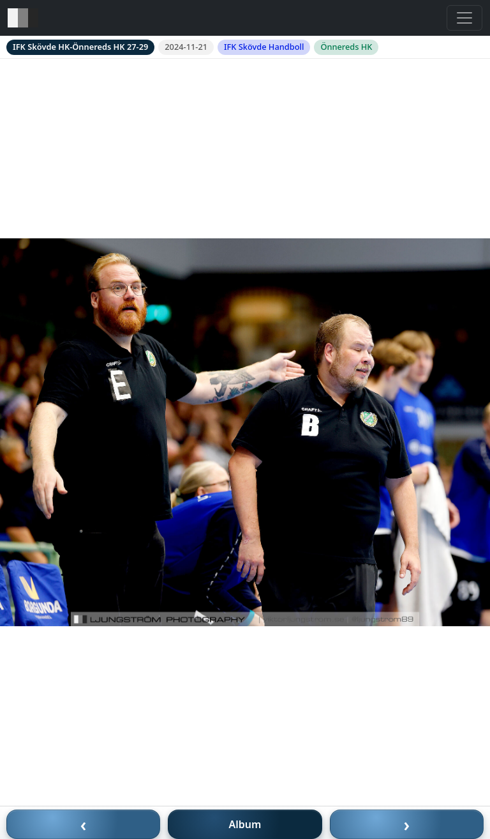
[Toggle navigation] (464, 18)
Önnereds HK (346, 46)
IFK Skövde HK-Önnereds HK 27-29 (80, 46)
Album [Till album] (245, 824)
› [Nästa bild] (407, 824)
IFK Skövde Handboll (264, 46)
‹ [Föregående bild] (83, 824)
